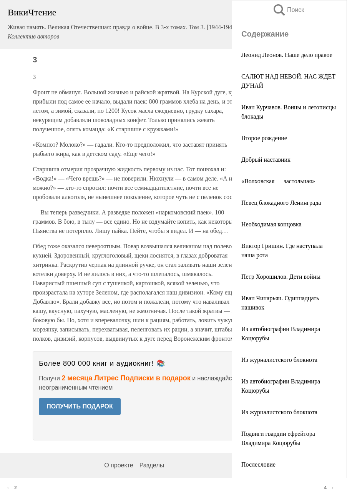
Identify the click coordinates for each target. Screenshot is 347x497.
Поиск (288, 10)
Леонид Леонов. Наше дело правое (286, 55)
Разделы (151, 465)
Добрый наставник (266, 159)
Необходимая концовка (271, 224)
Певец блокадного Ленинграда (281, 202)
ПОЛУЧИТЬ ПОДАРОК (79, 406)
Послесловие (258, 464)
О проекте (118, 465)
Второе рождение (264, 138)
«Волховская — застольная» (278, 181)
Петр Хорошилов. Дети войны (280, 276)
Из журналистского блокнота (279, 359)
